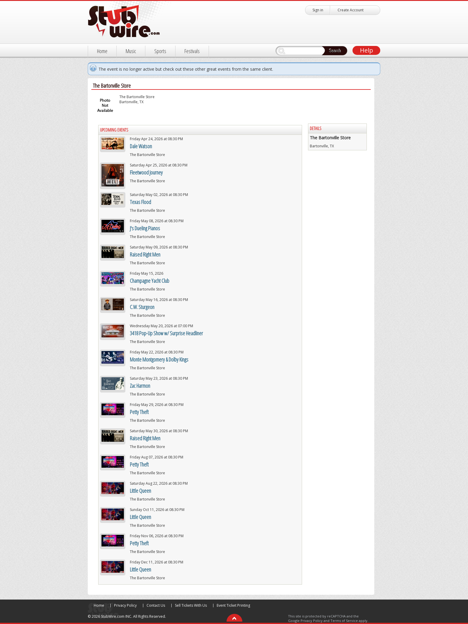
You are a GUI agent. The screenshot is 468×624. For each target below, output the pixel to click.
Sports (160, 51)
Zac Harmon (140, 385)
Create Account (351, 10)
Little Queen (140, 490)
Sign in (317, 10)
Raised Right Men (145, 254)
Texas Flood (140, 202)
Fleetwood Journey (146, 172)
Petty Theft (139, 412)
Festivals (192, 51)
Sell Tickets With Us (191, 605)
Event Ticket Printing (233, 605)
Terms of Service (344, 620)
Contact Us (156, 605)
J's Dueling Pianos (145, 228)
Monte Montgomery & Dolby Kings (159, 359)
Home (102, 51)
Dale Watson (141, 146)
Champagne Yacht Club (149, 280)
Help (366, 50)
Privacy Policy (125, 605)
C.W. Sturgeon (142, 307)
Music (131, 51)
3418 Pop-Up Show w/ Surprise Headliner (166, 333)
